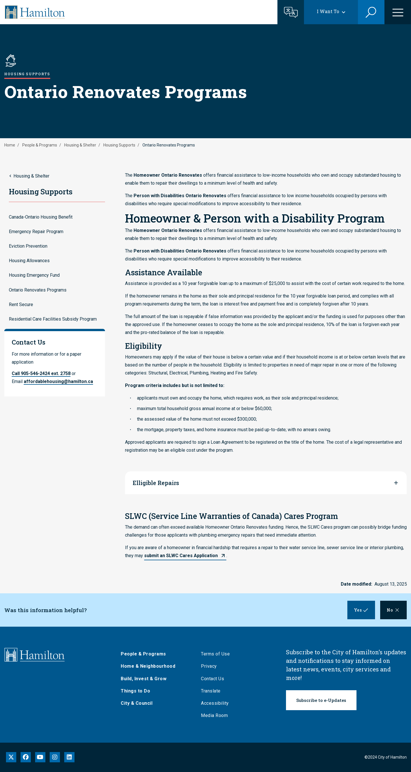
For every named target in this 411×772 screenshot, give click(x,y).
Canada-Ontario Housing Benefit (40, 217)
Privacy (211, 666)
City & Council (138, 703)
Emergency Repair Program (36, 231)
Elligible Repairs (156, 482)
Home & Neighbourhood (150, 666)
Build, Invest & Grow (145, 678)
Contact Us (214, 678)
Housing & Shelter (80, 145)
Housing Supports (119, 145)
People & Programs (39, 145)
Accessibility (217, 703)
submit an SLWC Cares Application (181, 555)
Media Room (216, 715)
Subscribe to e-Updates (321, 700)
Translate (213, 691)
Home (9, 145)
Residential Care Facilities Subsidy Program (53, 319)
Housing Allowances (29, 260)
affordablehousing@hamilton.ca (58, 381)
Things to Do (137, 691)
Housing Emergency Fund (34, 275)
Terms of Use (217, 654)
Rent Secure (21, 304)
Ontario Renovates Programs (38, 290)
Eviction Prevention (28, 246)
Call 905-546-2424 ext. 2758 (41, 373)
